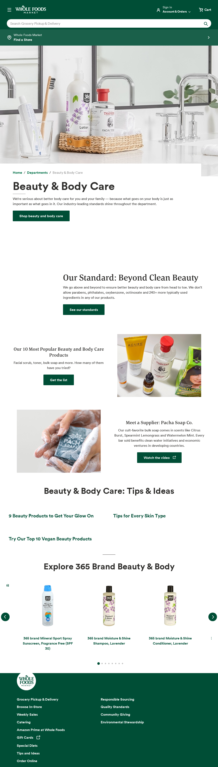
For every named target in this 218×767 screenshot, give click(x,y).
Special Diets (27, 627)
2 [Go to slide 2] (102, 545)
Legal (107, 748)
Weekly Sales (27, 596)
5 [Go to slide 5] (112, 545)
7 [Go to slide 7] (119, 545)
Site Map (182, 743)
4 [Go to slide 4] (109, 545)
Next (212, 498)
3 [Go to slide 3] (105, 545)
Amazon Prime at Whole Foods (41, 611)
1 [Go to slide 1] (98, 542)
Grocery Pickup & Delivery (37, 581)
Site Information (88, 748)
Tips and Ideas (28, 635)
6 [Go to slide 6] (115, 545)
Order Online (27, 642)
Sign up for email (109, 690)
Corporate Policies (127, 748)
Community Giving (115, 596)
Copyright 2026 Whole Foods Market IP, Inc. (109, 733)
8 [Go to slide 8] (122, 545)
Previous (5, 498)
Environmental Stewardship (122, 604)
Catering (24, 604)
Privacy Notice (34, 743)
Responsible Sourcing (117, 581)
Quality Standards (115, 588)
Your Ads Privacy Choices (66, 743)
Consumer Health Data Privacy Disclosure (144, 743)
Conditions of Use (99, 743)
